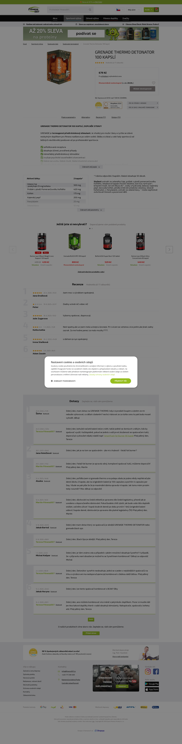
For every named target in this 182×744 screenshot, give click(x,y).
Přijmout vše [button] (121, 381)
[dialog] (91, 372)
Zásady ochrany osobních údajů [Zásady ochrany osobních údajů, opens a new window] (102, 374)
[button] (63, 381)
